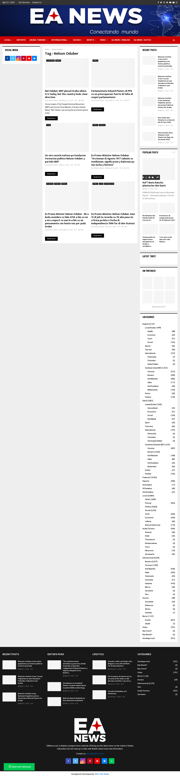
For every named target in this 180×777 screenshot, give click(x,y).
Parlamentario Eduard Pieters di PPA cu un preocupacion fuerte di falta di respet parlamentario (112, 94)
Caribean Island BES (153, 368)
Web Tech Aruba (102, 774)
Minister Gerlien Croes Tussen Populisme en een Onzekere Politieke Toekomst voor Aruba (166, 82)
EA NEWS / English (121, 40)
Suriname (149, 591)
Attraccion (149, 551)
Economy (151, 335)
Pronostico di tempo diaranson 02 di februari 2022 (167, 218)
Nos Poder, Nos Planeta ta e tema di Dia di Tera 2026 (166, 120)
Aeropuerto (149, 554)
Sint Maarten (153, 379)
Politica (95, 60)
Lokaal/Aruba (150, 404)
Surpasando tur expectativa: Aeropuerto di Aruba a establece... (148, 242)
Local (7, 40)
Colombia (152, 361)
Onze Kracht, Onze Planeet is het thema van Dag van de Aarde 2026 (165, 136)
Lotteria (148, 521)
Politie (147, 470)
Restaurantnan (151, 543)
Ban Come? (147, 631)
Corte (147, 514)
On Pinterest (149, 270)
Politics (148, 397)
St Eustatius (147, 488)
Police (147, 393)
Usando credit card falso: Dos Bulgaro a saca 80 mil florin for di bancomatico (120, 663)
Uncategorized (109, 183)
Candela (148, 613)
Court (150, 339)
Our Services (24, 2)
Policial (148, 503)
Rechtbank (152, 419)
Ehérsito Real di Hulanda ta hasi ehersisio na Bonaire (74, 699)
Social (150, 342)
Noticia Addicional (152, 525)
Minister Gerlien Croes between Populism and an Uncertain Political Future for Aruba (165, 103)
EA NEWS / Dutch (142, 40)
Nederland (152, 467)
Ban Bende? (147, 635)
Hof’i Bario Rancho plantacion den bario (154, 184)
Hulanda (148, 583)
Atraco (147, 609)
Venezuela (152, 357)
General (148, 532)
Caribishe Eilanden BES (154, 445)
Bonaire (151, 375)
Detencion (149, 605)
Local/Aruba (50, 60)
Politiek (148, 474)
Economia (50, 183)
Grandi (148, 620)
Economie (152, 412)
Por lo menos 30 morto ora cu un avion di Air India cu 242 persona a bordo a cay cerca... (120, 678)
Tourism (148, 350)
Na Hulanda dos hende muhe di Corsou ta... (148, 218)
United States (153, 364)
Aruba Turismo (38, 40)
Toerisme (149, 426)
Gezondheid (153, 408)
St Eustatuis (147, 485)
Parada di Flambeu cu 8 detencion (117, 692)
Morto (90, 40)
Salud (147, 499)
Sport (147, 423)
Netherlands (153, 390)
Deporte (21, 40)
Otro (147, 594)
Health (150, 331)
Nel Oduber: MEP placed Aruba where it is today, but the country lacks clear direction (66, 94)
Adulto (147, 624)
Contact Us (37, 2)
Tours (147, 547)
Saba (150, 382)
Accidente (149, 602)
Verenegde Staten (155, 441)
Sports (147, 346)
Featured (102, 125)
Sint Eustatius (153, 386)
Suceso (77, 40)
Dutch (144, 401)
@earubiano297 (159, 307)
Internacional (59, 40)
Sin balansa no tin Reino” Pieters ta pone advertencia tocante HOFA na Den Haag (74, 685)
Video (103, 40)
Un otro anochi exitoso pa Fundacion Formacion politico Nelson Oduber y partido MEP (65, 158)
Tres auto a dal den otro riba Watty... (165, 239)
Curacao (151, 372)
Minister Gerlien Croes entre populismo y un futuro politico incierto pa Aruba (165, 61)
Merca (147, 587)
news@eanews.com (95, 753)
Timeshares (150, 540)
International (150, 353)
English (58, 60)
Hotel (147, 536)
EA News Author (52, 100)
